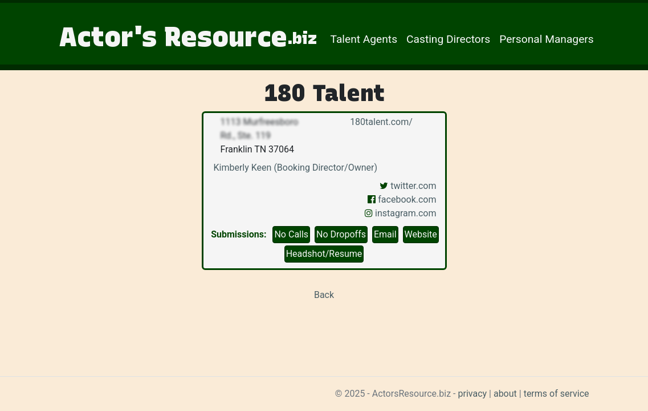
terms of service (556, 393)
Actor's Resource (188, 36)
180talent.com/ (380, 121)
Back (324, 294)
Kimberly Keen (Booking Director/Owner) (295, 167)
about (505, 393)
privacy (472, 393)
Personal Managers (546, 39)
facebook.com (402, 199)
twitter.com (408, 185)
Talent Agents (364, 39)
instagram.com (400, 213)
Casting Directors (448, 39)
